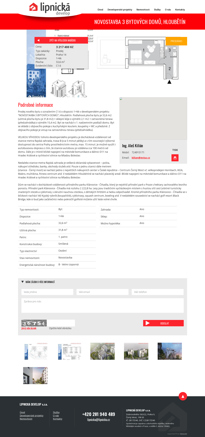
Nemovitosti (26, 418)
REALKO (183, 434)
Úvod (22, 412)
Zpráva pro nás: (102, 305)
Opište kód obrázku (60, 328)
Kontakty (57, 418)
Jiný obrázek (28, 328)
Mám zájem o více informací (40, 282)
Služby (56, 412)
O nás (56, 415)
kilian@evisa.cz (141, 157)
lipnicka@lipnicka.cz (98, 419)
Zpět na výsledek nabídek (62, 40)
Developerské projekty (31, 415)
